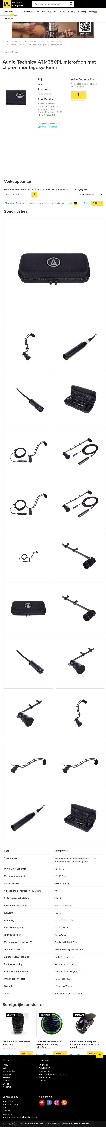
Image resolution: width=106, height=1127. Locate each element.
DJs (4, 1067)
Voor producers (10, 1101)
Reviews (52, 11)
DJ (16, 11)
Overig (71, 11)
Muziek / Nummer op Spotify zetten (20, 1117)
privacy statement (82, 1123)
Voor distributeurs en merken (53, 1074)
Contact (43, 1080)
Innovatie (40, 11)
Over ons (8, 18)
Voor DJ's (7, 1107)
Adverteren (44, 1067)
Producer (8, 11)
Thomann (9, 203)
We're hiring (45, 1077)
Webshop (82, 11)
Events (62, 11)
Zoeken (71, 4)
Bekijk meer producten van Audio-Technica (49, 125)
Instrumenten (27, 11)
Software (7, 1110)
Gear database (11, 52)
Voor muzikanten (11, 1104)
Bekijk (96, 203)
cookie (67, 1123)
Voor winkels (45, 1071)
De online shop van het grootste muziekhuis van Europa (40, 203)
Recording (8, 1114)
